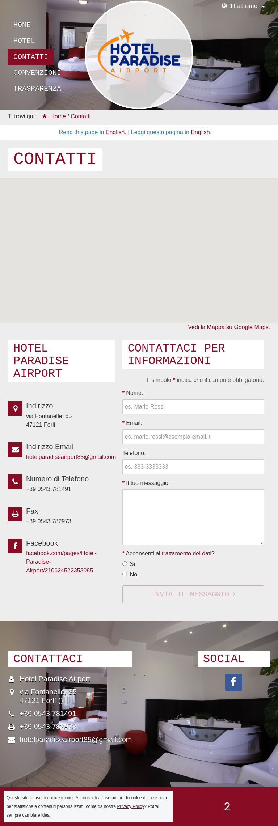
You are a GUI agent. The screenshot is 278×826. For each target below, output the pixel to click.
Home (22, 25)
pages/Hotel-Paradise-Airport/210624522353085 (233, 682)
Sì (132, 564)
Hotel (24, 41)
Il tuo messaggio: (146, 483)
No (133, 574)
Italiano (247, 6)
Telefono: (134, 453)
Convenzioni (37, 73)
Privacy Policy (130, 806)
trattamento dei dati (186, 553)
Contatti (30, 57)
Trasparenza (37, 89)
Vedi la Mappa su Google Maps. (229, 327)
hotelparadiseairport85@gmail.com (71, 457)
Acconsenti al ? (168, 553)
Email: (132, 423)
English (115, 132)
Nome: (132, 393)
